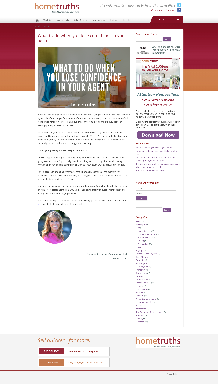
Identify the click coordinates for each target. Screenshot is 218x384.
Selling (141, 240)
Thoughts (140, 315)
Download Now (158, 135)
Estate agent (141, 263)
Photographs (142, 289)
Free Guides (52, 351)
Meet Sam (48, 19)
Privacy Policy (172, 374)
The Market (143, 244)
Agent (138, 221)
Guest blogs (141, 273)
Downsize (140, 260)
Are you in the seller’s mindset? (150, 170)
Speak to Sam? (42, 26)
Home (37, 20)
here (40, 204)
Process (139, 292)
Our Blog (127, 19)
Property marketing (146, 234)
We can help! (63, 19)
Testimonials (141, 308)
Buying (139, 250)
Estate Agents (98, 19)
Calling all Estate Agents (146, 253)
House (139, 276)
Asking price (141, 224)
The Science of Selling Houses (149, 312)
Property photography (146, 299)
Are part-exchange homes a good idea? (154, 147)
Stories (139, 305)
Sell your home (168, 19)
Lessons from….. (143, 282)
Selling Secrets (80, 19)
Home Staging (144, 231)
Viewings (140, 321)
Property (140, 295)
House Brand (142, 279)
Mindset (139, 286)
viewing (139, 318)
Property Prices (145, 237)
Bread (139, 247)
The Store (114, 19)
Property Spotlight (144, 302)
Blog (138, 227)
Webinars (51, 362)
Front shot (140, 269)
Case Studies (142, 257)
